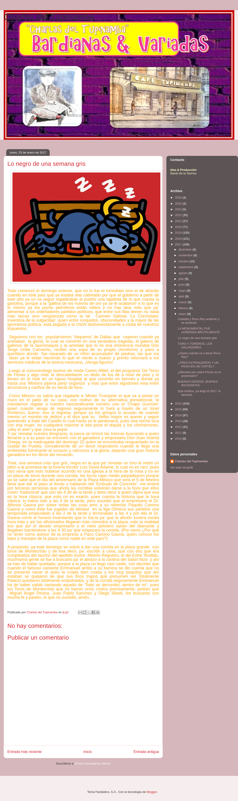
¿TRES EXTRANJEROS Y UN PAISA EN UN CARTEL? (198, 364)
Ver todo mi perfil (181, 467)
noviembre (186, 255)
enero (183, 314)
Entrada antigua (146, 752)
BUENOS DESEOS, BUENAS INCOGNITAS (198, 383)
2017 (179, 244)
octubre (184, 261)
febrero (184, 308)
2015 (179, 409)
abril (182, 296)
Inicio (87, 752)
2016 (179, 403)
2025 (179, 203)
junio (182, 284)
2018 (179, 238)
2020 (179, 227)
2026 (179, 197)
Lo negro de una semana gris (197, 338)
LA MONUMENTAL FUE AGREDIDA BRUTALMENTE (199, 330)
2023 (179, 209)
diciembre (185, 249)
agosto (184, 273)
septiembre (186, 267)
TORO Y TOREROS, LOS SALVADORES (195, 345)
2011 (179, 433)
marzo (183, 302)
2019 (179, 232)
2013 (179, 421)
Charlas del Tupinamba (49, 17)
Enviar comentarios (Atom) (92, 763)
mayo (183, 290)
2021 (179, 221)
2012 (179, 427)
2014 (179, 415)
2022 (179, 215)
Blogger (152, 792)
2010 (179, 438)
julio (182, 279)
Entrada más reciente (24, 752)
